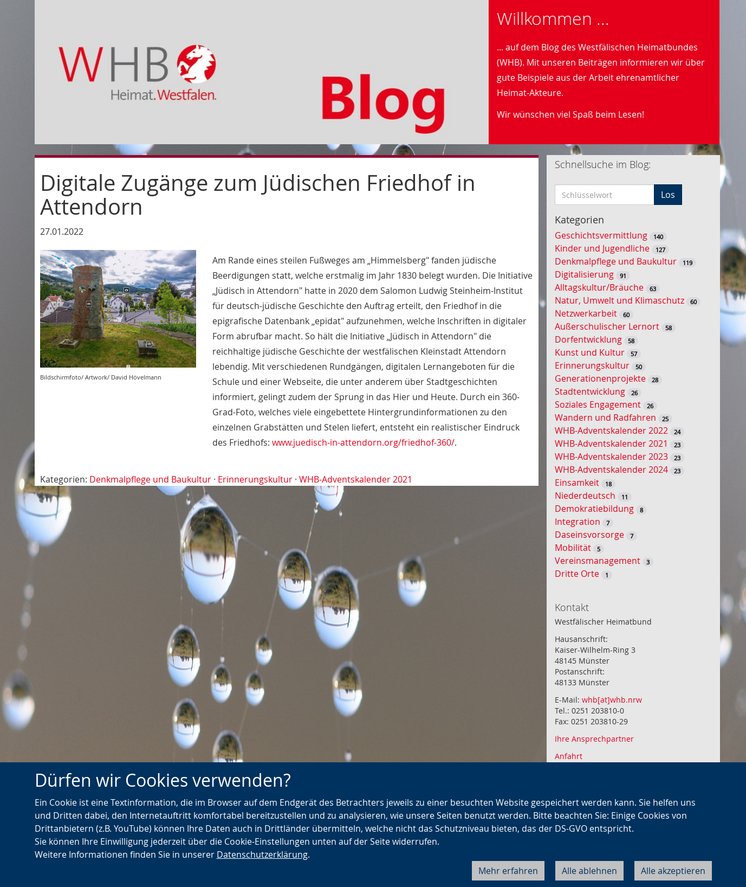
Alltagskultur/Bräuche (599, 287)
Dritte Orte (577, 574)
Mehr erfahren (508, 871)
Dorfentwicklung (588, 339)
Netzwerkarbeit (586, 313)
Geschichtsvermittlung (601, 235)
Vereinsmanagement (597, 561)
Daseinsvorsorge (589, 535)
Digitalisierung (584, 274)
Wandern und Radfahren (605, 417)
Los (668, 195)
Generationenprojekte (600, 378)
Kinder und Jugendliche (602, 248)
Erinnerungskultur (255, 479)
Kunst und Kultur (590, 352)
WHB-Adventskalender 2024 (611, 469)
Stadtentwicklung (590, 391)
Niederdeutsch (585, 496)
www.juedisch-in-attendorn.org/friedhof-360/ (363, 442)
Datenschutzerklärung (262, 854)
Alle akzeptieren (673, 871)
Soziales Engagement (598, 404)
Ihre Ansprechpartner (594, 739)
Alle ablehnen (589, 871)
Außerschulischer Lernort (607, 326)
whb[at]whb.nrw (612, 700)
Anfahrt (568, 756)
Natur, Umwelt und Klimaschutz (619, 300)
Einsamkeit (577, 483)
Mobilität (573, 548)
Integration (577, 522)
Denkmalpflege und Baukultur (150, 479)
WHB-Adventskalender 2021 (355, 479)
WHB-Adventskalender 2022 (611, 430)
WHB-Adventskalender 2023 (611, 456)
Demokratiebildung (594, 509)
